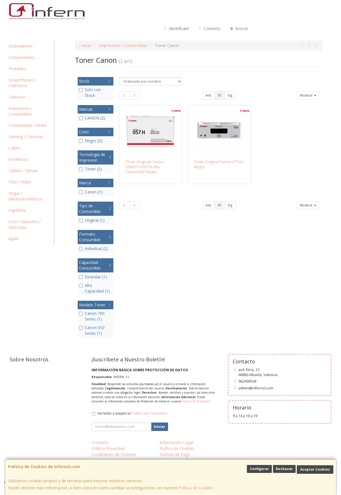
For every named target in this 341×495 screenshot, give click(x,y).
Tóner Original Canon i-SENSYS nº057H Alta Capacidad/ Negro (145, 166)
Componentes (22, 57)
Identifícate (175, 28)
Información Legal (176, 442)
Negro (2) (90, 140)
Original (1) (92, 220)
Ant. (209, 95)
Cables (15, 148)
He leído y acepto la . (133, 413)
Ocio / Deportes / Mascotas (25, 224)
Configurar (259, 468)
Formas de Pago (175, 454)
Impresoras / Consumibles (20, 111)
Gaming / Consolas (26, 136)
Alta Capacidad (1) (94, 288)
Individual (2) (93, 248)
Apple (14, 238)
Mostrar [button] (308, 95)
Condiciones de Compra (113, 454)
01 (220, 95)
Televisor (17, 97)
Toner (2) (90, 169)
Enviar (159, 426)
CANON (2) (92, 118)
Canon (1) (91, 192)
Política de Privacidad (196, 401)
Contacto (209, 28)
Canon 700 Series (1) (92, 316)
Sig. (230, 95)
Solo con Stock (90, 92)
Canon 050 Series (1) (92, 330)
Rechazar (284, 468)
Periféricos (18, 159)
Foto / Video (20, 182)
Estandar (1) (93, 276)
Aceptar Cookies (315, 469)
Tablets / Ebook (23, 170)
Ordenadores (21, 46)
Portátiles (17, 68)
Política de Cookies (195, 487)
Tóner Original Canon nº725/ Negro (219, 164)
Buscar (238, 28)
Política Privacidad (108, 448)
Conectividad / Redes (28, 125)
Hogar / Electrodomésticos (26, 196)
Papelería (17, 210)
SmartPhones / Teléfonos (22, 82)
